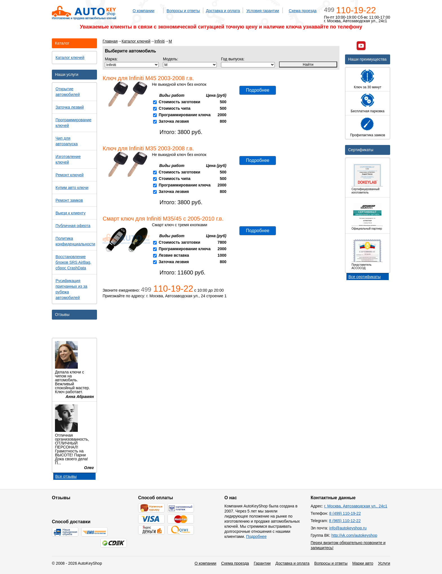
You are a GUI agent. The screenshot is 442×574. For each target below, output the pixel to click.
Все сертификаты (364, 276)
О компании (143, 11)
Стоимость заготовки (179, 102)
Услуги (384, 563)
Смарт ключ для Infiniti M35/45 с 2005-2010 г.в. (163, 218)
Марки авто (362, 563)
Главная (110, 41)
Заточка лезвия (174, 121)
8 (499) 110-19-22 (345, 513)
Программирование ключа (185, 115)
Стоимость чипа (175, 108)
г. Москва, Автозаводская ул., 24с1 (355, 506)
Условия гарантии (262, 11)
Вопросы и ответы (183, 11)
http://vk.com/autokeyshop (354, 535)
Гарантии (262, 563)
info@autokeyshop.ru (348, 528)
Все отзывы (66, 476)
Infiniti (159, 41)
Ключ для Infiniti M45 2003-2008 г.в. (148, 78)
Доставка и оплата (223, 11)
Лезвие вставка (174, 255)
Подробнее (257, 90)
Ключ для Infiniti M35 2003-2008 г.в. (148, 148)
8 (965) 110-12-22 (345, 520)
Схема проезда (303, 11)
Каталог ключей (135, 41)
